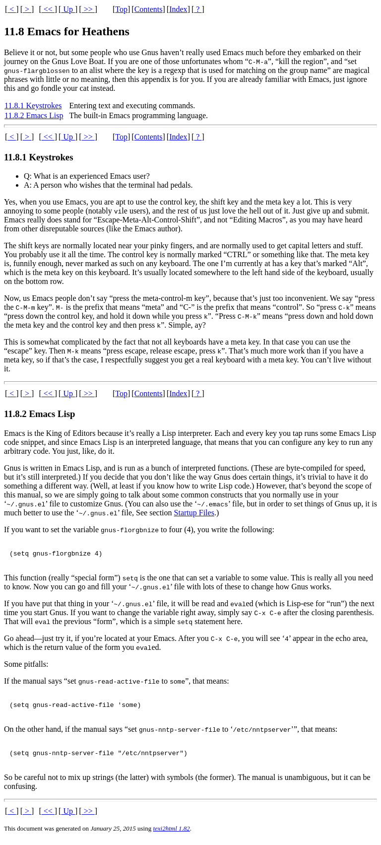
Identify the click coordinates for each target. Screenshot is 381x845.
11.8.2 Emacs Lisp (34, 115)
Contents (148, 9)
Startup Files (194, 512)
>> (88, 9)
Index (178, 9)
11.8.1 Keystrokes (33, 105)
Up (68, 9)
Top (121, 9)
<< (48, 9)
